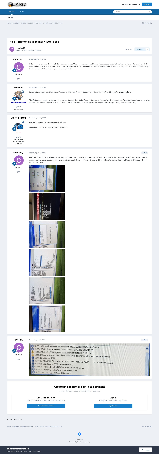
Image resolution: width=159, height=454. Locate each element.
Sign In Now (113, 406)
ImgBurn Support (35, 50)
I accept (145, 450)
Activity (21, 12)
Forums (10, 17)
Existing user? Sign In (131, 4)
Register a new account (46, 406)
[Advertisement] (79, 32)
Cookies (80, 439)
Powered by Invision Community (79, 442)
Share (129, 49)
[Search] (124, 11)
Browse (12, 13)
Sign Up (147, 4)
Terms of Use (36, 451)
